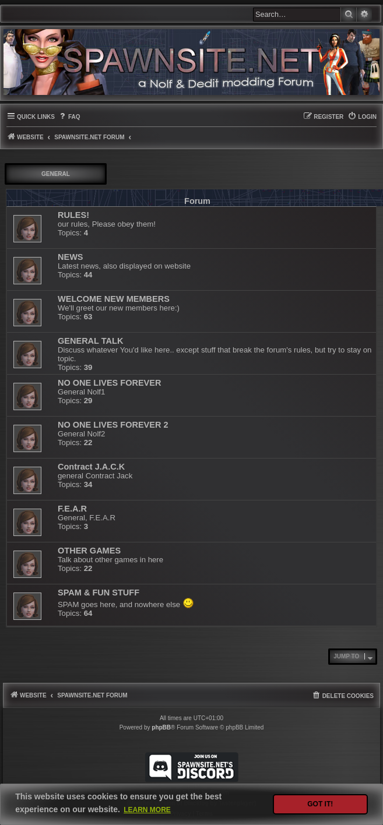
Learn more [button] (147, 810)
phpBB (161, 727)
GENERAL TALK (90, 340)
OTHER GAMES (89, 550)
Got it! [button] (320, 804)
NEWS (70, 257)
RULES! (73, 215)
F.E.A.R (72, 508)
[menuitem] (69, 116)
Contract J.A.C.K (91, 466)
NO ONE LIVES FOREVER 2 (113, 424)
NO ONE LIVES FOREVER (109, 382)
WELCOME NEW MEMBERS (114, 299)
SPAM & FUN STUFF (98, 592)
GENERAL (55, 174)
